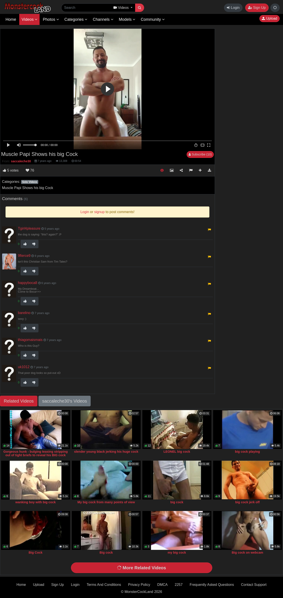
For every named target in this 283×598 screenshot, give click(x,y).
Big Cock (35, 552)
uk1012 (24, 367)
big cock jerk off (247, 502)
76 (30, 170)
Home (11, 19)
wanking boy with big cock (35, 502)
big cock (176, 502)
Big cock (106, 552)
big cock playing (247, 451)
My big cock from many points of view (106, 502)
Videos (29, 19)
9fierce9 (24, 255)
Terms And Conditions (104, 585)
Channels (103, 19)
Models (127, 19)
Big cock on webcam (247, 552)
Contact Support (254, 585)
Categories (75, 19)
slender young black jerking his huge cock (106, 451)
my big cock (177, 552)
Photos (51, 19)
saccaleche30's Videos (64, 401)
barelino (24, 313)
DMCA (162, 585)
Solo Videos (29, 182)
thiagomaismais (30, 340)
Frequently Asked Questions (212, 585)
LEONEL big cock (177, 451)
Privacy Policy (139, 585)
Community (153, 19)
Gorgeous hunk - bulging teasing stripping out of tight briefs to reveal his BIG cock (35, 453)
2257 (179, 585)
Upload (269, 18)
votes (11, 170)
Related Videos (19, 401)
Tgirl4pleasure (29, 228)
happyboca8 (27, 283)
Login (233, 7)
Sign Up (257, 7)
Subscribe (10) (200, 154)
